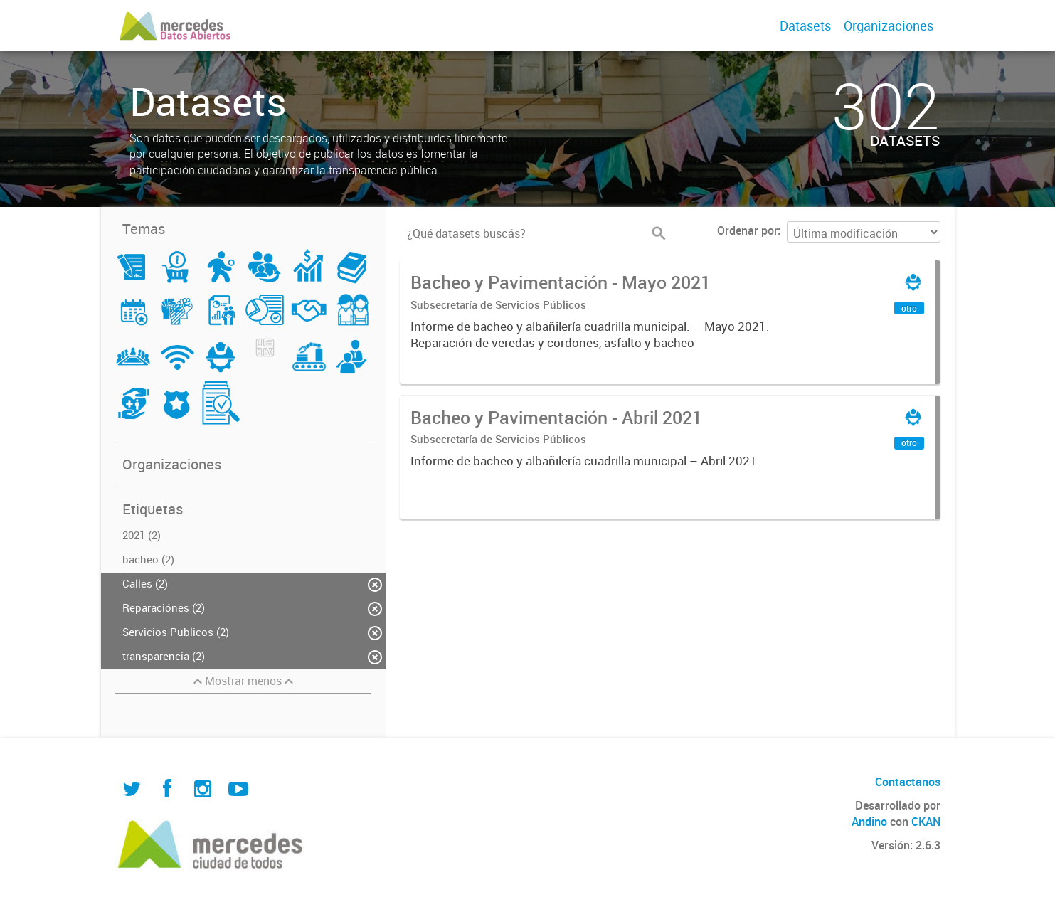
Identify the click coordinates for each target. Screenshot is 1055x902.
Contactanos (907, 782)
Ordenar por (747, 230)
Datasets (805, 25)
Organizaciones (888, 25)
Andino (869, 821)
